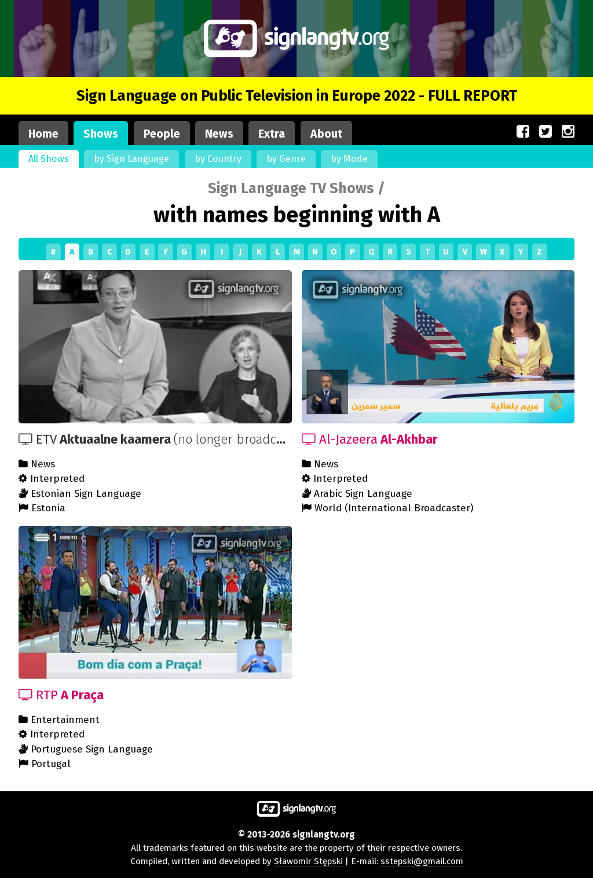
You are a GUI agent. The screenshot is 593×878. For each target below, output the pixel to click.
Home (43, 134)
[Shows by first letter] (296, 252)
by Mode (349, 158)
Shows (100, 134)
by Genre (286, 158)
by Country (218, 158)
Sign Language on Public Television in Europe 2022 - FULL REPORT (296, 96)
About (326, 134)
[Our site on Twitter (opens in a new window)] (545, 131)
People (162, 134)
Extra (271, 134)
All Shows (48, 158)
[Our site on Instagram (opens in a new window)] (568, 131)
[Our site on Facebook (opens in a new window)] (523, 131)
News (219, 134)
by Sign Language (131, 158)
